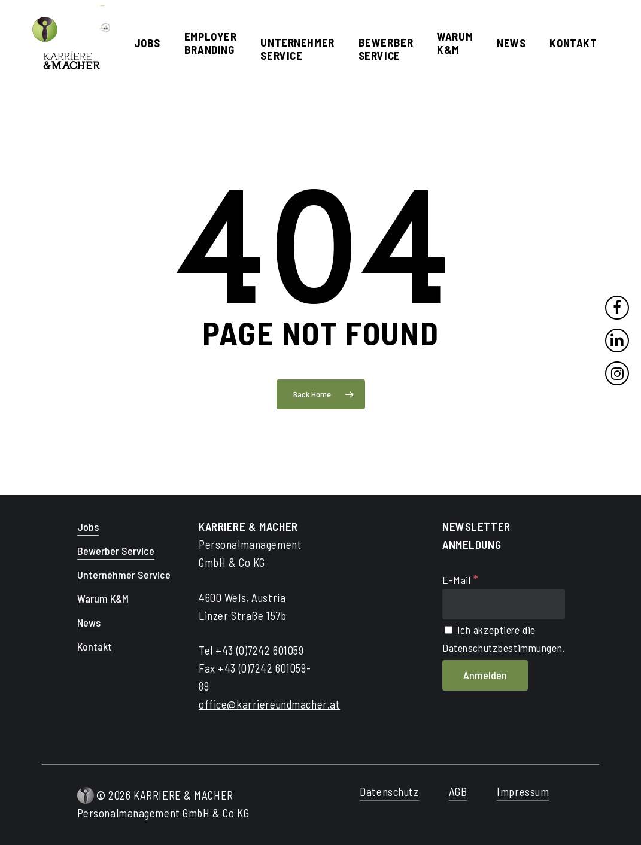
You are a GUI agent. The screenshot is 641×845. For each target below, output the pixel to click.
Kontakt (94, 646)
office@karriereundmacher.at (269, 704)
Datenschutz (389, 791)
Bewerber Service (115, 550)
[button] (26, 818)
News (89, 622)
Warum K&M (103, 598)
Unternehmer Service (124, 574)
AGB (458, 791)
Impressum (523, 791)
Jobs (88, 526)
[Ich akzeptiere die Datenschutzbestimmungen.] (448, 630)
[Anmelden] (485, 675)
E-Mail (460, 579)
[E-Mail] (503, 604)
